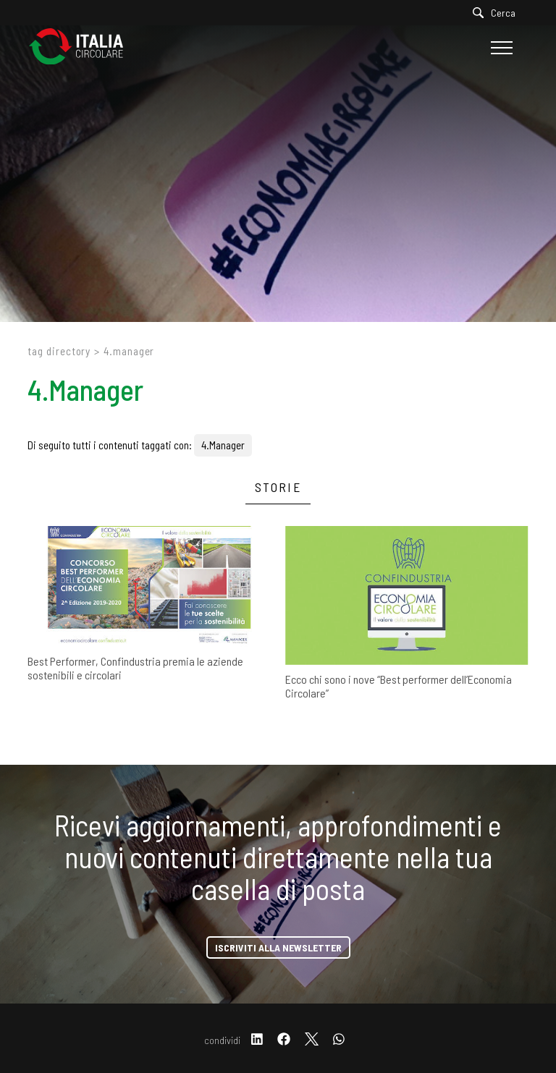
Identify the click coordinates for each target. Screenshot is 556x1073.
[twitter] (312, 1040)
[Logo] (83, 47)
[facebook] (283, 1040)
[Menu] (500, 47)
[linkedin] (257, 1040)
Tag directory (59, 350)
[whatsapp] (339, 1040)
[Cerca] (498, 12)
